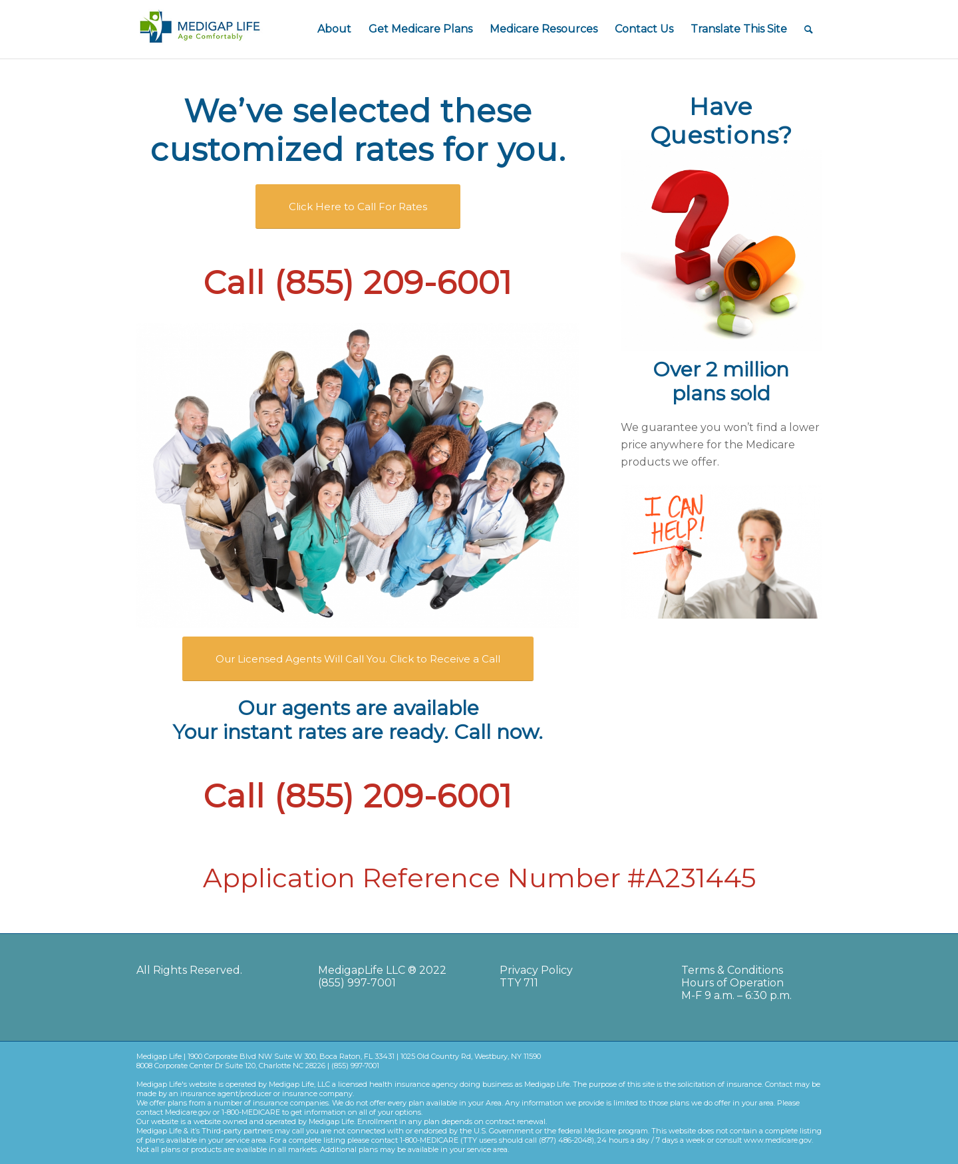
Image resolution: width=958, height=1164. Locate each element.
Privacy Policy (536, 970)
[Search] (809, 29)
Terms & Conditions (732, 970)
